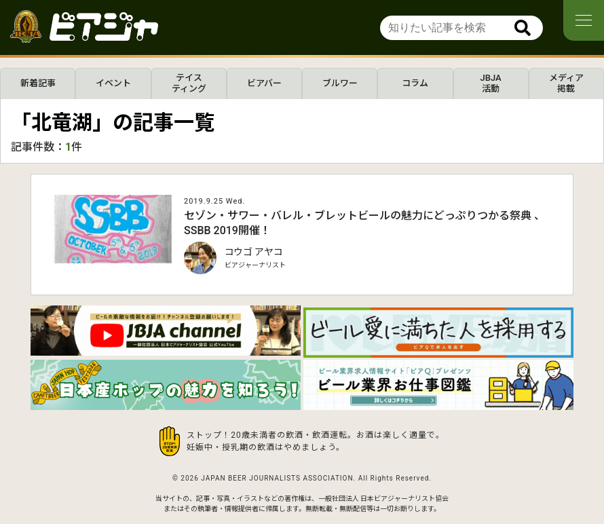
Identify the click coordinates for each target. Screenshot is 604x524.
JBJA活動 (491, 83)
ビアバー (264, 83)
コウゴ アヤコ (254, 251)
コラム (415, 83)
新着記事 (38, 83)
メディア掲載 (566, 83)
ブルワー (340, 83)
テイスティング (189, 83)
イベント (113, 83)
